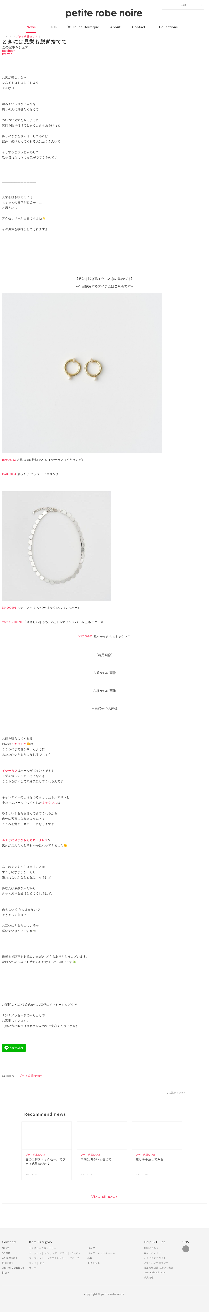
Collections (168, 27)
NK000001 (9, 607)
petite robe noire (104, 13)
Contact (138, 27)
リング (32, 1263)
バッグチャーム (106, 1253)
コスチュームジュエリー (42, 1248)
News (31, 27)
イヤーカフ (9, 770)
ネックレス (49, 802)
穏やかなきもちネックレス (29, 840)
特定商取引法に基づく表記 (158, 1267)
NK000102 (85, 636)
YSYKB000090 (12, 622)
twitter (7, 54)
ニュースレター (152, 1252)
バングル (75, 1253)
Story (5, 1272)
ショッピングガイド (155, 1257)
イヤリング (19, 743)
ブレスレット (36, 1258)
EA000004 (9, 474)
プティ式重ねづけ (30, 1075)
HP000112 (9, 459)
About (115, 27)
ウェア (32, 1268)
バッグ (91, 1248)
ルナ (5, 840)
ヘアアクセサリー (57, 1258)
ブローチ (75, 1258)
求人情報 (149, 1277)
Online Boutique (85, 27)
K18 (42, 1263)
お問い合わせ (151, 1247)
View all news (104, 1197)
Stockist (7, 1262)
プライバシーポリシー (156, 1262)
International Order (155, 1272)
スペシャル (93, 1263)
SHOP (53, 27)
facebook (8, 50)
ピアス (63, 1253)
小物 (89, 1258)
